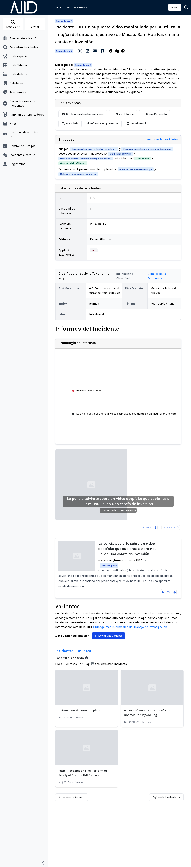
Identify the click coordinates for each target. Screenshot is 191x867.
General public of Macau (72, 163)
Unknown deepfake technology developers (94, 149)
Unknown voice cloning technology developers (147, 149)
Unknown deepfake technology (135, 169)
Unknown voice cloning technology (78, 174)
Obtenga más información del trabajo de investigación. (130, 627)
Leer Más (169, 592)
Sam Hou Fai (142, 158)
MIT (94, 250)
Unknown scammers (120, 154)
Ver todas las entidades (162, 139)
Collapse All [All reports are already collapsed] (171, 527)
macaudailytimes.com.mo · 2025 (120, 560)
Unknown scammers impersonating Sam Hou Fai (85, 158)
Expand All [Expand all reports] (149, 527)
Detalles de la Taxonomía (157, 276)
